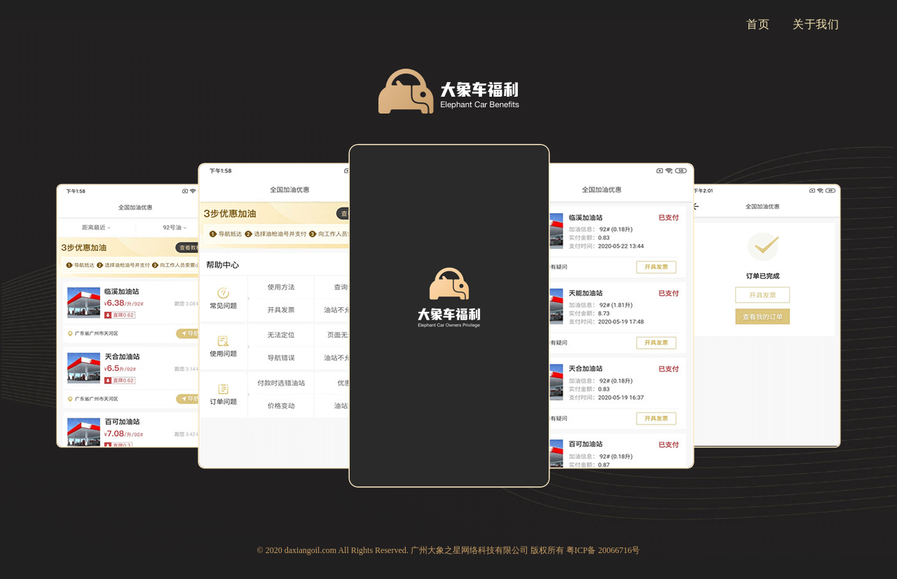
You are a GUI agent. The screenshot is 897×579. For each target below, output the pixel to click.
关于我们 (816, 24)
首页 (758, 24)
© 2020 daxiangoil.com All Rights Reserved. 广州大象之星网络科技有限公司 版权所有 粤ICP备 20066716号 (449, 550)
